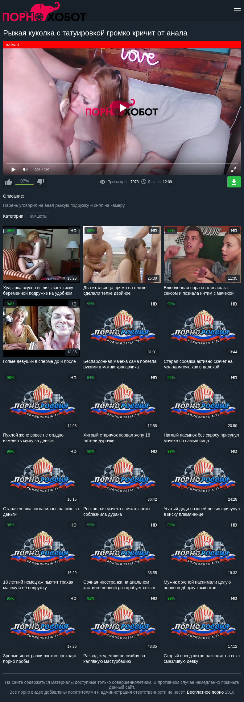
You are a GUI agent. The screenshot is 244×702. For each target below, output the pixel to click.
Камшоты (37, 216)
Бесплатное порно (205, 692)
